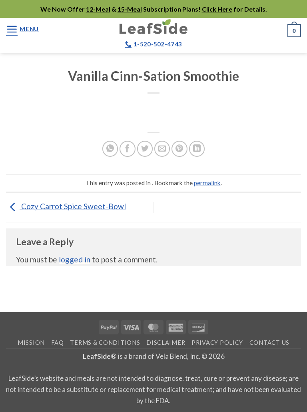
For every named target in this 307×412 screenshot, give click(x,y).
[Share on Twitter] (145, 149)
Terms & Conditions (105, 342)
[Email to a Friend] (162, 149)
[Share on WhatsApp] (110, 149)
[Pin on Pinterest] (179, 149)
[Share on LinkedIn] (197, 149)
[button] (22, 29)
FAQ (57, 342)
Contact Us (269, 342)
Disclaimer (165, 342)
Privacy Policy (217, 342)
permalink (207, 182)
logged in (74, 259)
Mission (31, 342)
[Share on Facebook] (128, 149)
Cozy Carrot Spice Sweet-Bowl (66, 206)
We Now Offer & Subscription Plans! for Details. (153, 9)
